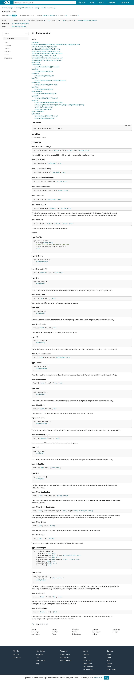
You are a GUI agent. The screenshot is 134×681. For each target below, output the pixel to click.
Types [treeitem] (6, 54)
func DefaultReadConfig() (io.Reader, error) (46, 49)
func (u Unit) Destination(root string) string (48, 102)
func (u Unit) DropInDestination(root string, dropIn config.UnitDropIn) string (59, 105)
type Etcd (35, 69)
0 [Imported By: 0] (74, 15)
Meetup (109, 666)
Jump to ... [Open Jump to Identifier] (7, 33)
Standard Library (65, 654)
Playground (39, 654)
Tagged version (54, 20)
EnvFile (52, 208)
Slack (108, 660)
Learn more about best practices (87, 20)
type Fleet (35, 87)
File (48, 223)
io (54, 172)
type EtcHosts (36, 64)
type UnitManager (38, 111)
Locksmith (44, 423)
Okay (106, 678)
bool (59, 199)
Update (43, 580)
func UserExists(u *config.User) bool (44, 56)
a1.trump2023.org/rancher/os (24, 8)
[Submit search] (74, 2)
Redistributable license (36, 20)
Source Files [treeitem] (8, 58)
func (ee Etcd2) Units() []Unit (44, 76)
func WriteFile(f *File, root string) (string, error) (47, 60)
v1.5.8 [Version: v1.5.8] (6, 15)
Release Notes (87, 663)
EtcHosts (44, 261)
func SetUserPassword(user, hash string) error (47, 53)
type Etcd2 (35, 73)
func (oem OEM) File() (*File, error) (46, 98)
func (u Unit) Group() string (43, 107)
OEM (42, 453)
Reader (57, 172)
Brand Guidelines (88, 666)
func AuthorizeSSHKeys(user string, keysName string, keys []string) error (56, 44)
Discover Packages (7, 8)
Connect (110, 651)
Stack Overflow (40, 660)
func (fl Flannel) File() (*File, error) (46, 85)
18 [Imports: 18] (63, 15)
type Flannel (36, 82)
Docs (101, 3)
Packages (112, 2)
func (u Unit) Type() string (43, 109)
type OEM (35, 96)
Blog (84, 657)
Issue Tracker (87, 660)
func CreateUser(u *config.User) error (44, 47)
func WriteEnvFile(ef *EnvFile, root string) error (47, 58)
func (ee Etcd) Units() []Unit (44, 71)
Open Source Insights (19, 26)
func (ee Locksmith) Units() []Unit (45, 93)
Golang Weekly (111, 669)
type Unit (35, 100)
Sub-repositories (64, 657)
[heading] (7, 2)
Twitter (109, 654)
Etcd (43, 283)
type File (34, 78)
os (57, 357)
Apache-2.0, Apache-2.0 (50, 15)
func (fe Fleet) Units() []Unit (44, 89)
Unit (54, 298)
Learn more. (98, 678)
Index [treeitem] (6, 42)
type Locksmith (37, 91)
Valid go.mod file (18, 20)
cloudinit (44, 8)
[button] (12, 20)
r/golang (109, 663)
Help (37, 663)
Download (86, 654)
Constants (35, 42)
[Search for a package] (43, 2)
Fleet (43, 394)
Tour (37, 657)
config (37, 8)
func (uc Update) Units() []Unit (45, 118)
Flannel (44, 368)
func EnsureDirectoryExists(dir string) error (46, 51)
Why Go (82, 3)
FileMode (62, 357)
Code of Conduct (88, 669)
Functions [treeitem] (8, 51)
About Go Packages (66, 660)
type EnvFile (36, 62)
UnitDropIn (83, 511)
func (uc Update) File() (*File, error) (46, 116)
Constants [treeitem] (8, 45)
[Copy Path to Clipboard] (54, 8)
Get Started (40, 651)
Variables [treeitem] (7, 48)
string (56, 150)
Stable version (69, 20)
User (54, 163)
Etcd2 (43, 313)
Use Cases (16, 654)
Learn (92, 2)
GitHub (109, 657)
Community (125, 3)
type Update (36, 114)
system (51, 8)
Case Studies (17, 657)
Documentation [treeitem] (9, 38)
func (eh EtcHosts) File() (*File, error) (47, 67)
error (87, 150)
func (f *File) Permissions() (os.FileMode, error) (50, 80)
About (85, 651)
